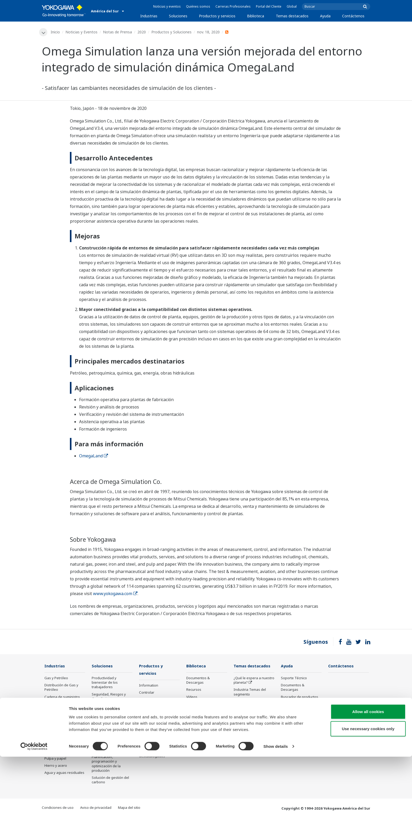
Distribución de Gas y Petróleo (61, 687)
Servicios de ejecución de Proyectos (159, 716)
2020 (142, 31)
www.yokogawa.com (115, 594)
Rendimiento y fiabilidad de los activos (111, 708)
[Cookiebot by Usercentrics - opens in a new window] (34, 808)
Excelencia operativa (108, 717)
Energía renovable (59, 723)
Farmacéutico (55, 744)
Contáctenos (353, 15)
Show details (276, 807)
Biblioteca (255, 15)
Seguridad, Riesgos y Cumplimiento (109, 696)
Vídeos (191, 697)
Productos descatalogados (152, 754)
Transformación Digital (252, 723)
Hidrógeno (52, 730)
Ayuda (325, 15)
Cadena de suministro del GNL (62, 699)
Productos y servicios (217, 15)
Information (148, 686)
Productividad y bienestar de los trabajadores (105, 683)
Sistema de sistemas (250, 709)
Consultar (147, 707)
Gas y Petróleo (56, 678)
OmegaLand (93, 456)
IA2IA (238, 716)
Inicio (55, 31)
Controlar (146, 693)
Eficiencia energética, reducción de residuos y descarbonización (111, 729)
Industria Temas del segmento (250, 692)
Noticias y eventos (167, 6)
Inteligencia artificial (250, 730)
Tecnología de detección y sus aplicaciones (253, 751)
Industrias (148, 15)
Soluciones (178, 15)
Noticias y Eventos (82, 31)
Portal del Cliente (268, 6)
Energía (50, 716)
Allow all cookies (368, 772)
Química (50, 709)
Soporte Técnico (294, 678)
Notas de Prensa (117, 31)
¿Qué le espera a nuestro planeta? (254, 680)
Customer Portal (294, 709)
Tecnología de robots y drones (252, 739)
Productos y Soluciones (172, 31)
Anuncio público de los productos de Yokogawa (158, 742)
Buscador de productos (299, 697)
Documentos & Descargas (198, 680)
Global (292, 6)
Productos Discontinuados (293, 718)
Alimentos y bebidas (60, 751)
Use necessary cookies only (368, 790)
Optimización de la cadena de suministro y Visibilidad (110, 745)
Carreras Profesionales (233, 6)
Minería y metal (56, 737)
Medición (146, 700)
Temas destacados (292, 15)
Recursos (193, 690)
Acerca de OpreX (247, 701)
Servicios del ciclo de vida (159, 726)
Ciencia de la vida (153, 733)
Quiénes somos (198, 6)
